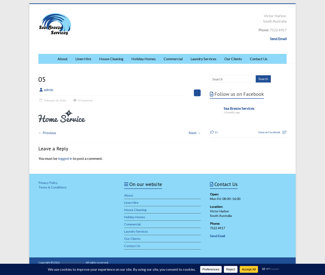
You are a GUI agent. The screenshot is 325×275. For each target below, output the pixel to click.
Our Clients (233, 59)
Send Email (278, 39)
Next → (195, 133)
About (62, 59)
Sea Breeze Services (239, 108)
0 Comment (82, 100)
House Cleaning (111, 59)
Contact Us (258, 59)
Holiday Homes (143, 59)
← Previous (47, 133)
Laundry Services (203, 59)
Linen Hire (83, 59)
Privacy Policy (48, 183)
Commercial (173, 59)
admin (48, 89)
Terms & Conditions (52, 187)
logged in (65, 158)
